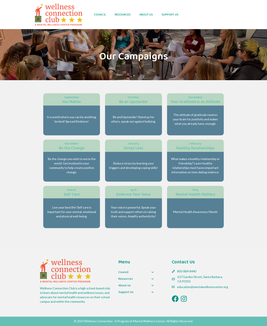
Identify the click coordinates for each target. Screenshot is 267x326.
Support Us (170, 14)
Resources (123, 14)
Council (100, 14)
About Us (146, 14)
